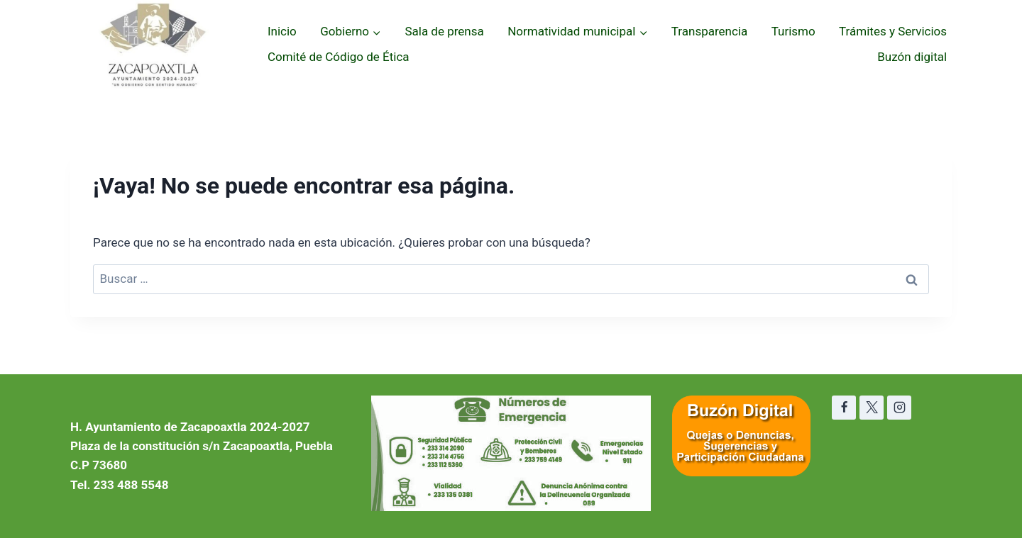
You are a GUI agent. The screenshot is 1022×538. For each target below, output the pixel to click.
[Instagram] (899, 408)
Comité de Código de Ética (339, 57)
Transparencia (709, 31)
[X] (871, 408)
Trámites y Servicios (893, 31)
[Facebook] (844, 408)
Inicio (282, 31)
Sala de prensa (444, 31)
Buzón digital (912, 57)
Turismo (793, 31)
